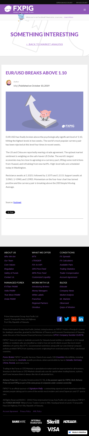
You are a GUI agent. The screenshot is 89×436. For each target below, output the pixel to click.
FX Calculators (66, 260)
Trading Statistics (67, 269)
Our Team (8, 260)
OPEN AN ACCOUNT (64, 3)
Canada (69, 360)
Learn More (68, 17)
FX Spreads (65, 256)
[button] (84, 10)
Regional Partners (40, 303)
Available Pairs (66, 265)
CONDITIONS (67, 252)
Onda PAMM (10, 299)
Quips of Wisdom (67, 307)
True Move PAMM (12, 295)
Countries (60, 357)
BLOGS (63, 282)
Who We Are (10, 256)
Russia (12, 363)
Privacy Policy (25, 411)
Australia (22, 360)
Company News (67, 291)
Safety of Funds (11, 273)
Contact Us (9, 277)
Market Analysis (67, 295)
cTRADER (36, 260)
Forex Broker (8, 357)
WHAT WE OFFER (41, 252)
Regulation (9, 269)
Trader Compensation (69, 273)
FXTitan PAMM (11, 286)
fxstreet (17, 202)
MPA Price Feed (39, 273)
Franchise (36, 299)
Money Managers (39, 291)
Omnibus (36, 307)
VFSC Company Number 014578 (68, 335)
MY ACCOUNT (82, 3)
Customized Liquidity (41, 277)
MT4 (34, 256)
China (5, 363)
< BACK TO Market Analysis (44, 44)
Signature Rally (36, 388)
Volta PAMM (9, 291)
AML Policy (37, 411)
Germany (78, 360)
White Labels (38, 295)
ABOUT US (10, 252)
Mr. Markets (65, 299)
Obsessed (64, 303)
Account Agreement (68, 277)
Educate (63, 286)
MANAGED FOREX (14, 282)
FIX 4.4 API (37, 265)
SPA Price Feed (39, 269)
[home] (16, 10)
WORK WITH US (40, 282)
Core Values (9, 265)
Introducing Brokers (40, 286)
